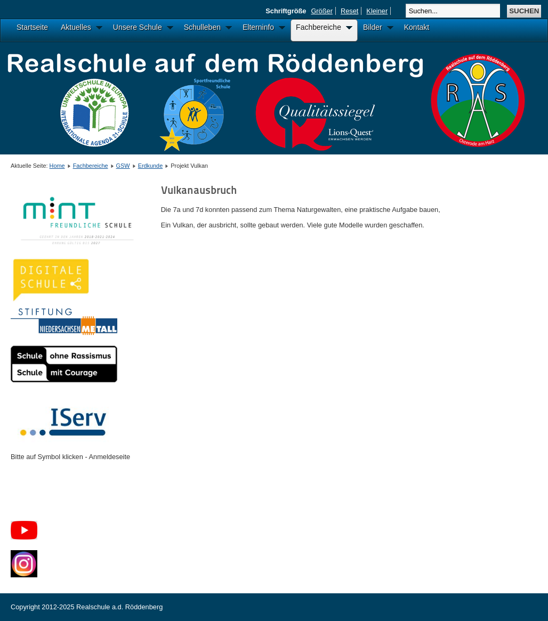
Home (57, 165)
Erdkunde (150, 165)
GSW (123, 165)
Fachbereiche (90, 165)
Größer (322, 11)
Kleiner (377, 11)
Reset (349, 11)
